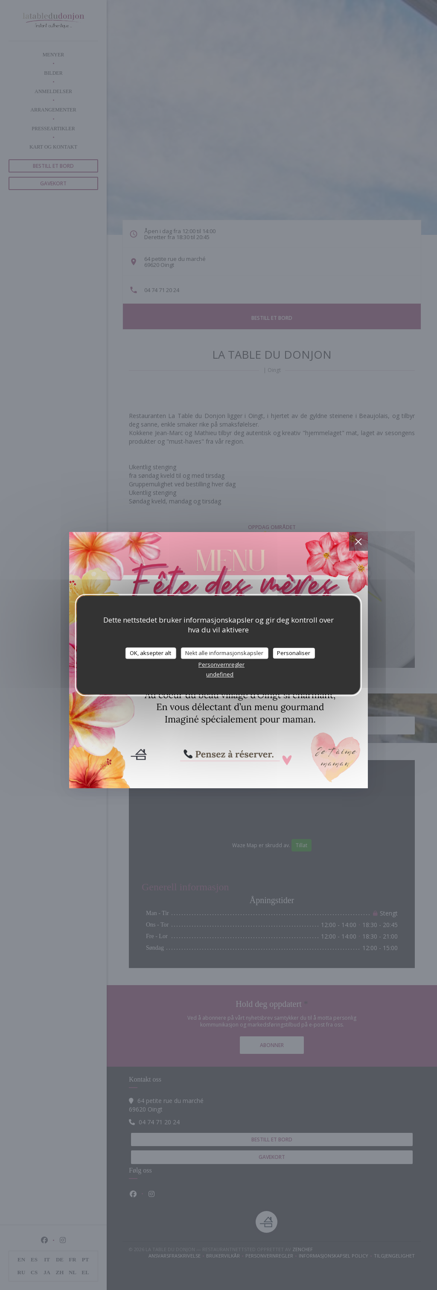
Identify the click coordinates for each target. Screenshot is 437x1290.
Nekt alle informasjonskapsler (224, 653)
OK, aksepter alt (150, 653)
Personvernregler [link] (221, 664)
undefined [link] (219, 674)
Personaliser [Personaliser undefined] (293, 653)
